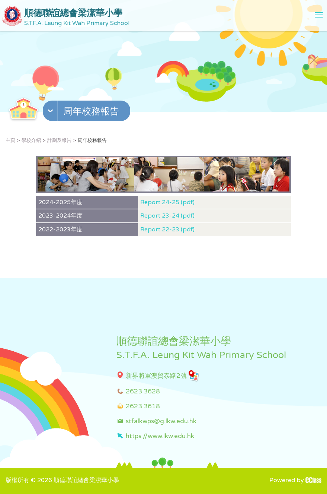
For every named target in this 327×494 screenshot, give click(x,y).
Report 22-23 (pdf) (167, 229)
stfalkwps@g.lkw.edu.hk (161, 421)
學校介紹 (31, 140)
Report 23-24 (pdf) (167, 215)
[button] (87, 112)
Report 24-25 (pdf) (167, 202)
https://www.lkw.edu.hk (160, 436)
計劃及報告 (59, 140)
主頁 (10, 140)
